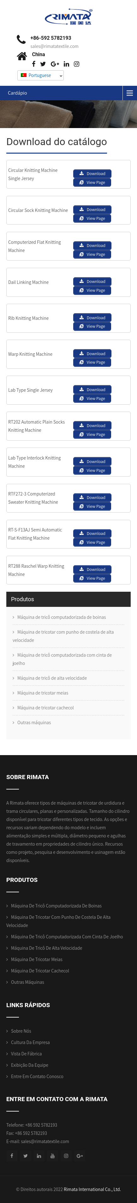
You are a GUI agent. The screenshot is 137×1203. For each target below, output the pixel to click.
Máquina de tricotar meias (42, 693)
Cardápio (17, 93)
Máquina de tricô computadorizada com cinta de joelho (62, 659)
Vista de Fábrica (26, 1054)
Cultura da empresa (30, 1042)
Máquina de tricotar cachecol (45, 708)
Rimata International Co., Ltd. (92, 1189)
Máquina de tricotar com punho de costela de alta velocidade (63, 636)
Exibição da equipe (29, 1065)
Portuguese (36, 75)
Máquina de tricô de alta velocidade (52, 678)
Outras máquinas (34, 722)
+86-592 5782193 (50, 38)
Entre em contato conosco (37, 1076)
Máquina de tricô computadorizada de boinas (61, 617)
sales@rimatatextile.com (54, 46)
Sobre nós (21, 1031)
